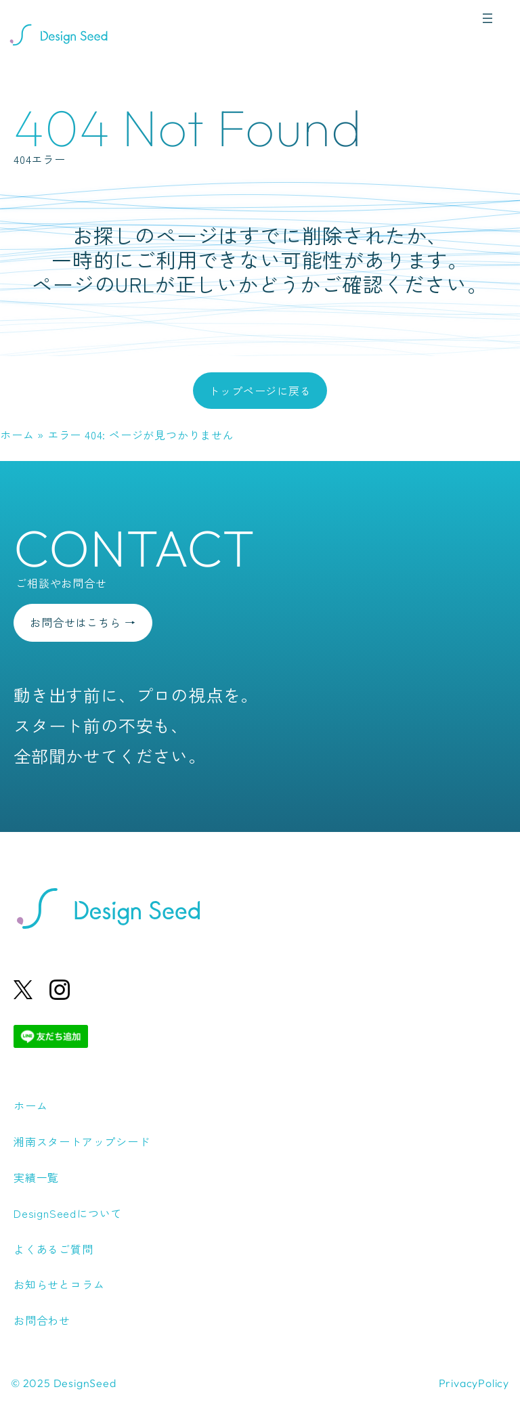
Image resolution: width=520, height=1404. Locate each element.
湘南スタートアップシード (82, 1141)
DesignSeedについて (68, 1213)
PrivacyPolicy (474, 1383)
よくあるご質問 (53, 1249)
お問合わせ (42, 1320)
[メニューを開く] (487, 18)
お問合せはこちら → (82, 622)
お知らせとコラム (59, 1284)
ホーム (17, 434)
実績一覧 (36, 1177)
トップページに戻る (260, 390)
